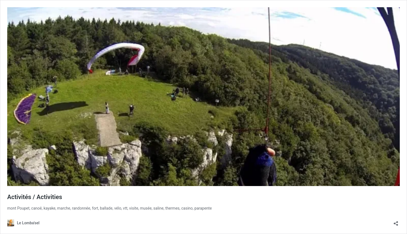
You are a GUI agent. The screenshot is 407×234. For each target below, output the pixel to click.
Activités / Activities (34, 197)
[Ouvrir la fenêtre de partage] (396, 221)
